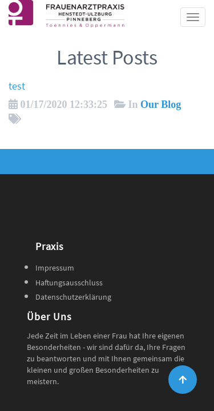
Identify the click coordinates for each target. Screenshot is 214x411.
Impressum (54, 268)
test (17, 85)
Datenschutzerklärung (73, 297)
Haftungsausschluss (69, 282)
